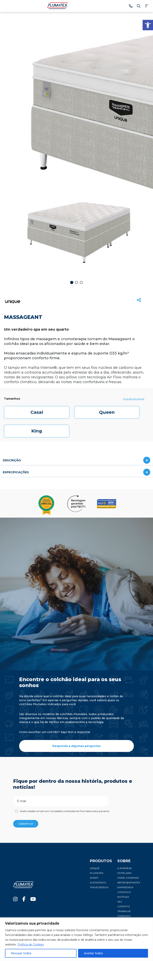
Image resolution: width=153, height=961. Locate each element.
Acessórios (98, 882)
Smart (94, 877)
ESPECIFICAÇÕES (16, 472)
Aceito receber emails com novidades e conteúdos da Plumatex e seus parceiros (64, 811)
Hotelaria (124, 872)
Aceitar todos (93, 953)
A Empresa (124, 868)
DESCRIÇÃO (12, 460)
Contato (123, 906)
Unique (95, 868)
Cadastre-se (25, 823)
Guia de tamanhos (133, 398)
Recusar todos (21, 953)
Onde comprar (128, 877)
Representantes (128, 882)
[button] (148, 25)
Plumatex (96, 872)
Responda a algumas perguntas (76, 746)
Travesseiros (99, 887)
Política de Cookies (31, 944)
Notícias (123, 896)
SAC (119, 901)
